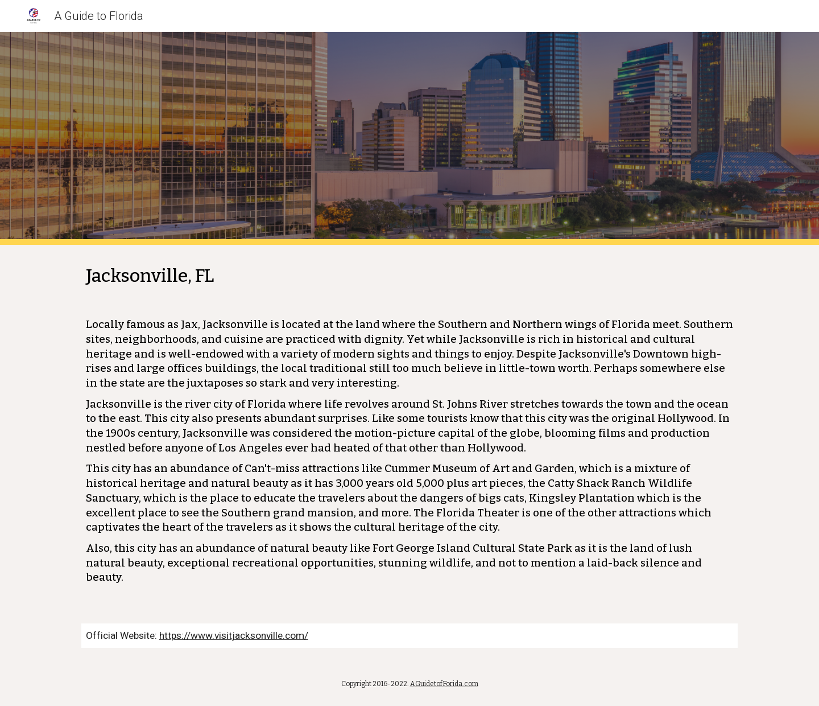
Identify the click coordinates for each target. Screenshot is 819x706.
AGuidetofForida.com (444, 684)
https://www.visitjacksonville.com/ (233, 635)
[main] (409, 427)
